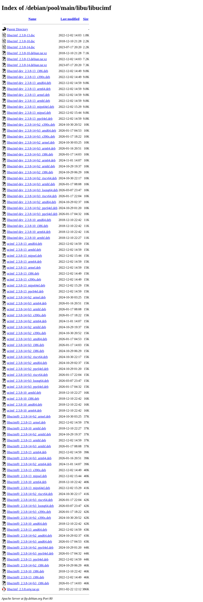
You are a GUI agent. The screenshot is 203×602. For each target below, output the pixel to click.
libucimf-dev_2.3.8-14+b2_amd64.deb (31, 202)
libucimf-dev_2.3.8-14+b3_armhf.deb (31, 184)
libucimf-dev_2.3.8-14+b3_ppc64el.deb (32, 214)
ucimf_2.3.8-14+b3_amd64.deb (27, 339)
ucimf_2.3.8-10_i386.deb (23, 398)
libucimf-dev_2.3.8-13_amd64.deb (29, 83)
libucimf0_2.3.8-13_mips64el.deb (28, 488)
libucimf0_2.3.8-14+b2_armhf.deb (29, 434)
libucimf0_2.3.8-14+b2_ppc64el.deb (30, 547)
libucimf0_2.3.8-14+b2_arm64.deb (29, 464)
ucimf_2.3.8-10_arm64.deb (24, 410)
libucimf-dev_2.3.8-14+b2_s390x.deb (31, 124)
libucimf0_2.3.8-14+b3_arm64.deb (29, 458)
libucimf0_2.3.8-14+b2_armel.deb (29, 416)
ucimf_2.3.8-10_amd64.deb (24, 404)
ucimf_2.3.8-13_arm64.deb (24, 261)
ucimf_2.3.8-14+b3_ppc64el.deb (27, 386)
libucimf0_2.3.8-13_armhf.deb (26, 440)
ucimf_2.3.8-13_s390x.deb (24, 279)
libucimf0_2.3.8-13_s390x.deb (26, 470)
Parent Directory (17, 29)
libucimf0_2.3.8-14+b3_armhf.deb (29, 446)
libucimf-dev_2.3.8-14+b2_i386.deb (30, 172)
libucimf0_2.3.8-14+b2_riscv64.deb (30, 494)
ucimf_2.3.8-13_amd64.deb (24, 243)
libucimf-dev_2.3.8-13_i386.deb (27, 71)
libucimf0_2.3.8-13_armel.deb (26, 422)
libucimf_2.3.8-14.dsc (21, 47)
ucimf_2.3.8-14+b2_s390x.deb (26, 333)
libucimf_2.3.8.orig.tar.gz (23, 589)
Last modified (70, 19)
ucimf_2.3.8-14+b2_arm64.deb (27, 321)
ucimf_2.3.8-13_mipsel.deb (24, 255)
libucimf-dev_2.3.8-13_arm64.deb (29, 89)
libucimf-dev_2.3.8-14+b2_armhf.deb (31, 166)
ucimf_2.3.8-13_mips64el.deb (26, 285)
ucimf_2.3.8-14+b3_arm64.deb (27, 303)
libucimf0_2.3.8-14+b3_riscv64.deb (30, 500)
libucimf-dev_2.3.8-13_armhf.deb (28, 100)
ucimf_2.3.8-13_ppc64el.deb (25, 291)
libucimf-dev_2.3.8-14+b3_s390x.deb (31, 136)
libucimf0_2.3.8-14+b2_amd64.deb (29, 535)
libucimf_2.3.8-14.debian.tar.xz (27, 65)
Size (86, 19)
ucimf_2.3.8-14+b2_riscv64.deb (27, 357)
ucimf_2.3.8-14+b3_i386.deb (25, 345)
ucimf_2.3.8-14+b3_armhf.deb (26, 309)
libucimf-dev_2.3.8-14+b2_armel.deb (31, 142)
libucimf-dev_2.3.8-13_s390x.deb (28, 77)
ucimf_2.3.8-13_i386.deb (23, 273)
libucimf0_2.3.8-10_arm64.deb (27, 482)
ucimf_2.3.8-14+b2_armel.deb (26, 297)
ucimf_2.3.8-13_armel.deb (24, 267)
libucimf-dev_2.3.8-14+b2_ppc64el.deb (32, 208)
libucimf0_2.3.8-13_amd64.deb (27, 529)
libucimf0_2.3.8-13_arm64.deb (27, 452)
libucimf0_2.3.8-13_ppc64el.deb (27, 559)
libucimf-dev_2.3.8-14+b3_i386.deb (30, 154)
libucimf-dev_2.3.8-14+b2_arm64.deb (31, 160)
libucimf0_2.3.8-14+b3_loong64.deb (30, 505)
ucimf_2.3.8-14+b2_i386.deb (25, 351)
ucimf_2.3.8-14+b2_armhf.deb (26, 327)
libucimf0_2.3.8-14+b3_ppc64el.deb (30, 553)
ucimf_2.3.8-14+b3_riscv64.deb (27, 374)
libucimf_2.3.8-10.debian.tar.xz (27, 53)
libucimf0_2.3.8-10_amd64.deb (27, 523)
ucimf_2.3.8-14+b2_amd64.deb (27, 363)
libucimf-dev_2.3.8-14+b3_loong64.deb (32, 190)
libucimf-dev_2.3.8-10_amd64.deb (29, 220)
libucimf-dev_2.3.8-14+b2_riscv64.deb (32, 178)
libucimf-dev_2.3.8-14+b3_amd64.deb (31, 130)
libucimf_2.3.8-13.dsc (21, 35)
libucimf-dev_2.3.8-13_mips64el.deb (30, 106)
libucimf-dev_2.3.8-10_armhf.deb (28, 237)
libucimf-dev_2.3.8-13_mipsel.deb (29, 112)
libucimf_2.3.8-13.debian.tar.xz (27, 59)
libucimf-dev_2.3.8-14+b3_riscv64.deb (32, 196)
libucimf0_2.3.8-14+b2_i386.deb (28, 565)
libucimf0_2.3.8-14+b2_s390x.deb (29, 517)
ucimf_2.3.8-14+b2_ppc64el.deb (27, 368)
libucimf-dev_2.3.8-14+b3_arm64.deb (31, 148)
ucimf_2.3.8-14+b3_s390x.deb (26, 315)
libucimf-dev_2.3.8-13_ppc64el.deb (30, 118)
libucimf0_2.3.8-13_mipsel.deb (27, 476)
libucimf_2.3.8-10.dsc (21, 41)
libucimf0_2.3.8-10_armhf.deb (26, 428)
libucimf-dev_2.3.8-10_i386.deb (27, 226)
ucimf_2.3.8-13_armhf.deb (24, 249)
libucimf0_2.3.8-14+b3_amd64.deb (29, 541)
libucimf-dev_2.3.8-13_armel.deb (28, 94)
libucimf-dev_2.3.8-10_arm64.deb (29, 231)
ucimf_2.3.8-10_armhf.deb (24, 392)
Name (32, 19)
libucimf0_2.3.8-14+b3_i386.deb (28, 583)
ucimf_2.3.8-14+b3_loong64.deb (28, 380)
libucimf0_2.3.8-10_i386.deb (25, 571)
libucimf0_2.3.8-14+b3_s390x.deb (29, 511)
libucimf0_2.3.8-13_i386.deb (25, 577)
